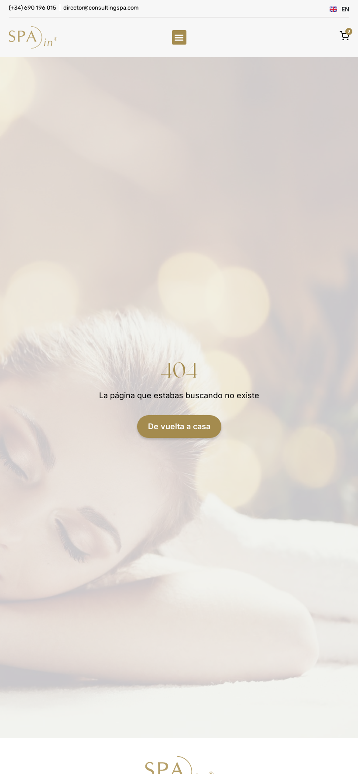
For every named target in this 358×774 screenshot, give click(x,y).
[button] (179, 37)
